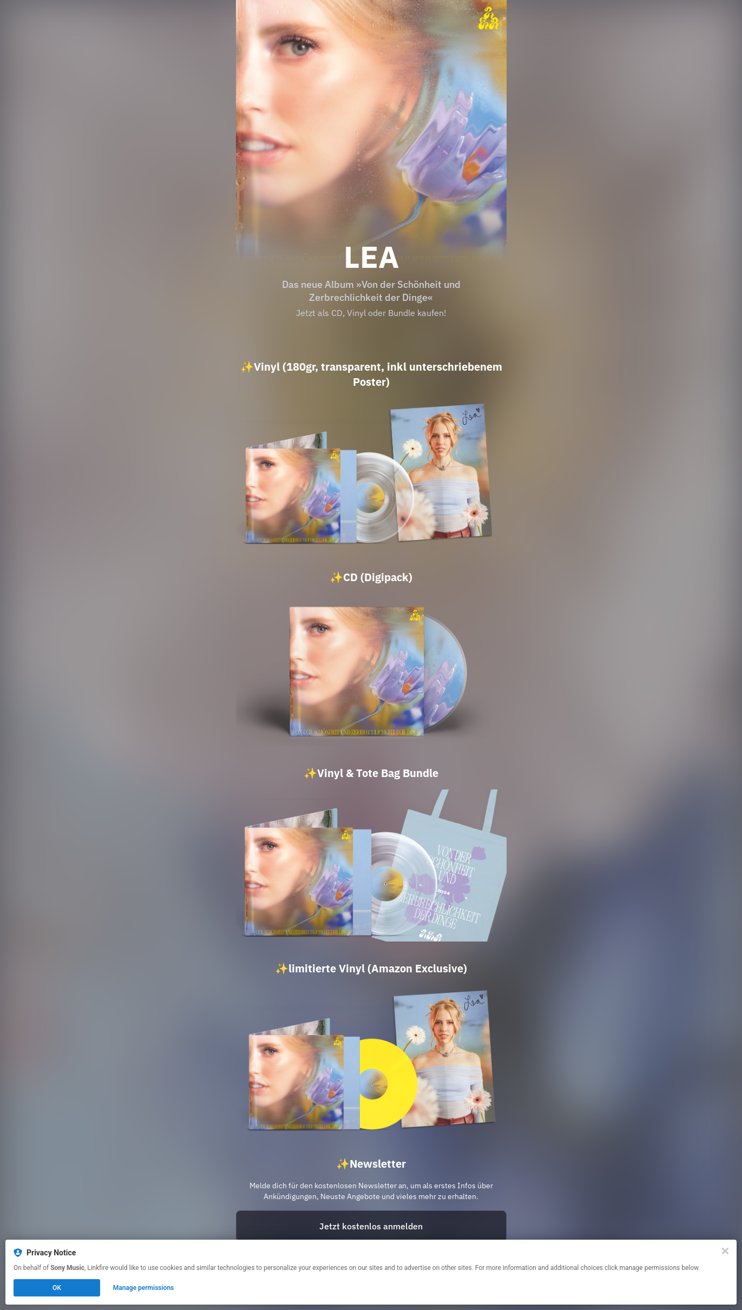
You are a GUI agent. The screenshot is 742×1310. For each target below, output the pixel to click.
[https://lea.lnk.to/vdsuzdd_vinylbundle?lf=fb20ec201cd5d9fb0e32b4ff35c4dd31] (371, 865)
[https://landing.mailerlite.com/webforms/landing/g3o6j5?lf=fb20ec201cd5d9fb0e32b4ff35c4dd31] (371, 1226)
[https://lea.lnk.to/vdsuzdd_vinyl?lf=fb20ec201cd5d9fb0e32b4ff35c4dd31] (371, 474)
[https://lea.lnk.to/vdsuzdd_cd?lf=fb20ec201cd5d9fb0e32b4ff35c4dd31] (371, 670)
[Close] (725, 1251)
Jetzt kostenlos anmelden (371, 1226)
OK (56, 1288)
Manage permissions (143, 1288)
